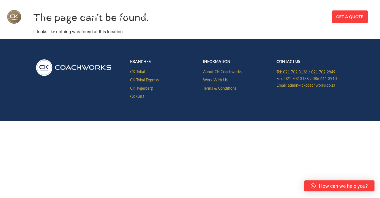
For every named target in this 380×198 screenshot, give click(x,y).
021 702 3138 (297, 78)
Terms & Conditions (219, 88)
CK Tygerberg (141, 88)
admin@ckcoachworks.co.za (311, 85)
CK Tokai (137, 71)
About (121, 16)
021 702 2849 (323, 72)
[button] (339, 185)
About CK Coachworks (222, 71)
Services (93, 16)
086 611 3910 (325, 78)
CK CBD (137, 96)
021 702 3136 (295, 72)
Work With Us (215, 79)
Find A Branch (156, 16)
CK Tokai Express (144, 79)
